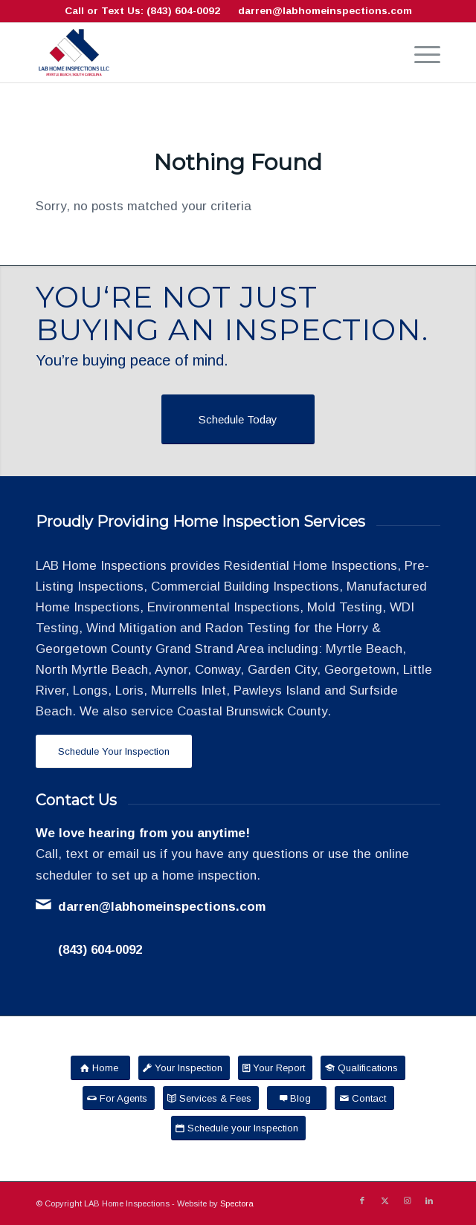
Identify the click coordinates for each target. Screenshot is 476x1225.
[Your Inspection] (184, 1068)
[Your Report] (275, 1068)
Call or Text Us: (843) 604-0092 (142, 10)
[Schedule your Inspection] (238, 1128)
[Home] (100, 1068)
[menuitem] (419, 52)
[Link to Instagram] (407, 1200)
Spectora (237, 1203)
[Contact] (364, 1098)
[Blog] (297, 1098)
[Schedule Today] (238, 419)
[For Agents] (119, 1098)
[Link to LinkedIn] (429, 1200)
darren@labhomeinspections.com (325, 10)
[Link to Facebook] (362, 1200)
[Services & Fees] (211, 1098)
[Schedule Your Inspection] (114, 751)
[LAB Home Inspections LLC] (197, 52)
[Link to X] (384, 1200)
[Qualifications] (363, 1068)
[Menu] (419, 52)
